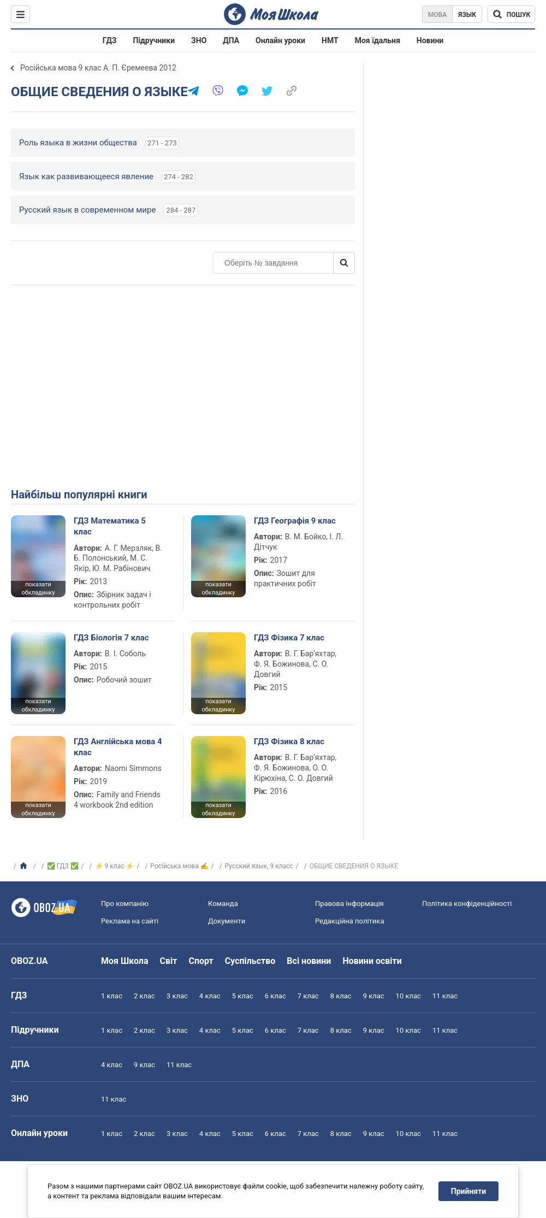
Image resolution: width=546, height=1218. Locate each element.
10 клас (408, 996)
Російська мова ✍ (179, 866)
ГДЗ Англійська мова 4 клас (118, 747)
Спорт (200, 961)
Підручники (154, 40)
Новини (430, 40)
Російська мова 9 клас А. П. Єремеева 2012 (98, 67)
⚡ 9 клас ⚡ (114, 866)
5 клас (242, 996)
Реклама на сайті (129, 921)
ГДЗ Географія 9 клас (295, 521)
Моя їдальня (377, 40)
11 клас (445, 996)
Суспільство (250, 961)
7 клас (308, 996)
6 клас (275, 996)
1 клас (111, 996)
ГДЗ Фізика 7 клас (289, 638)
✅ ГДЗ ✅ (63, 866)
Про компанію (125, 903)
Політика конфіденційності (467, 903)
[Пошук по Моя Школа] (511, 14)
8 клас (341, 996)
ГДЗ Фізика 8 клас (289, 741)
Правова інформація (349, 903)
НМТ (330, 40)
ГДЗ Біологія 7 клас (111, 638)
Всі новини (309, 961)
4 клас (210, 996)
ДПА (231, 40)
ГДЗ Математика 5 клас (110, 526)
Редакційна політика (349, 921)
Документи (226, 921)
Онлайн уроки (280, 40)
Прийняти (468, 1191)
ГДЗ (110, 40)
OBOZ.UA (29, 961)
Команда (223, 903)
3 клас (177, 996)
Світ (168, 961)
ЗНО (198, 40)
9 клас (373, 996)
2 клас (144, 996)
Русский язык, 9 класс (259, 866)
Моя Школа (125, 961)
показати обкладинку (38, 588)
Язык (467, 15)
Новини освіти (371, 961)
